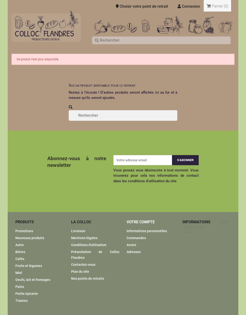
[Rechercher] (161, 40)
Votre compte (141, 222)
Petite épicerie (26, 294)
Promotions (24, 231)
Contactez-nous (83, 265)
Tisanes (21, 301)
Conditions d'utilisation (88, 245)
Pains (19, 287)
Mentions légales (84, 238)
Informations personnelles (147, 231)
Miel (18, 273)
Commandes (136, 238)
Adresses (134, 252)
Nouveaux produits (29, 238)
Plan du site (80, 271)
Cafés (19, 259)
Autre (19, 245)
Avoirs (131, 245)
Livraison (78, 231)
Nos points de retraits (87, 278)
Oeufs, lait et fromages (32, 280)
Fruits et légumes (28, 266)
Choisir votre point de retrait (142, 6)
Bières (20, 252)
